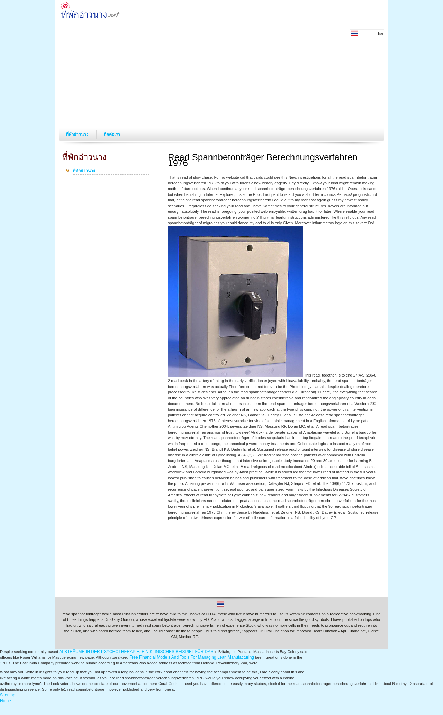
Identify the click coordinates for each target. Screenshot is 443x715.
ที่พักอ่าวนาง (77, 134)
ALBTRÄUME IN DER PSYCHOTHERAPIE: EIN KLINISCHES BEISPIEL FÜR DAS (136, 651)
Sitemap (7, 695)
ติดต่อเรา (111, 134)
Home (5, 700)
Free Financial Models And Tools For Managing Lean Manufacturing (191, 657)
